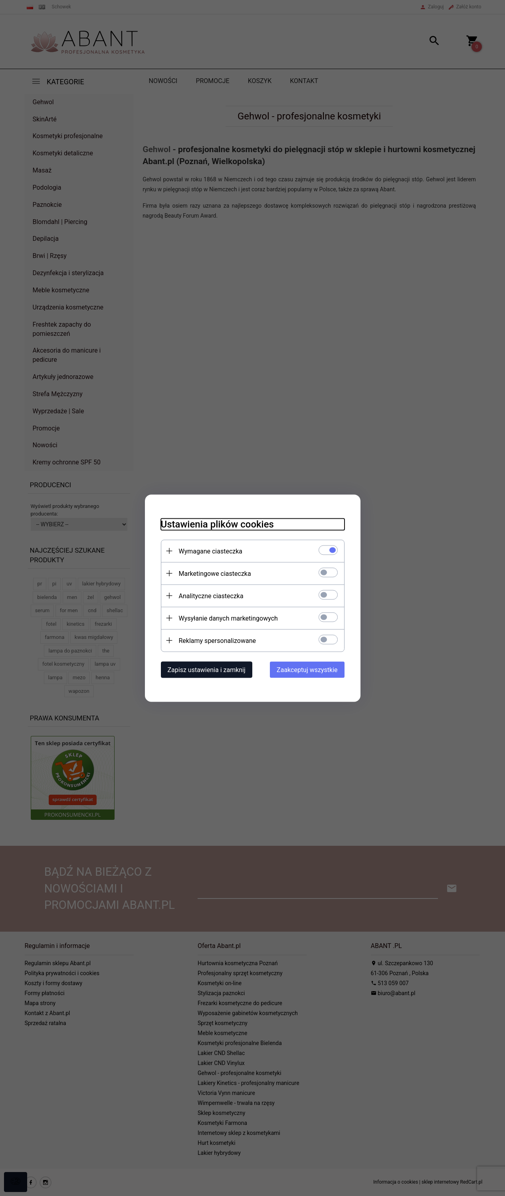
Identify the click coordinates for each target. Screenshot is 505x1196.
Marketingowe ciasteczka (215, 573)
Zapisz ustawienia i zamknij (207, 669)
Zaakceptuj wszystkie (307, 669)
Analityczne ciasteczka (211, 595)
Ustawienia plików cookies (217, 524)
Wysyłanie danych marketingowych (228, 618)
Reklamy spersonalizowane (217, 640)
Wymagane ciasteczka (211, 551)
